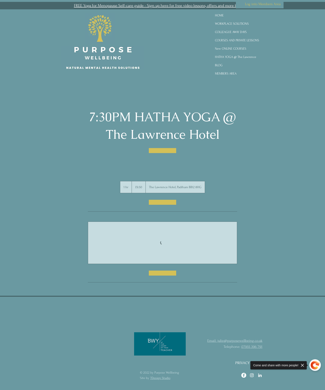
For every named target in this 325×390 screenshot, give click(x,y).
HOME (219, 15)
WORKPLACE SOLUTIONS (232, 24)
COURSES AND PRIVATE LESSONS (237, 40)
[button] (162, 5)
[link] (162, 150)
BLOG (219, 65)
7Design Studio (160, 378)
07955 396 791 (251, 347)
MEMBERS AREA (225, 73)
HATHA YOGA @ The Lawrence (235, 57)
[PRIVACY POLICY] (249, 363)
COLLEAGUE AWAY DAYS (231, 32)
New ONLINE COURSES (230, 48)
